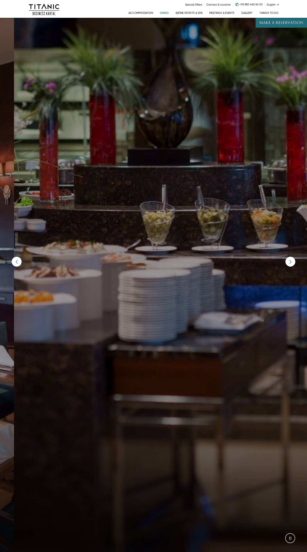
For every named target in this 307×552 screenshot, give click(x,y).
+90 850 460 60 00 (251, 4)
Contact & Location (218, 4)
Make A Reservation (281, 23)
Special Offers (193, 4)
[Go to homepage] (44, 9)
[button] (17, 262)
